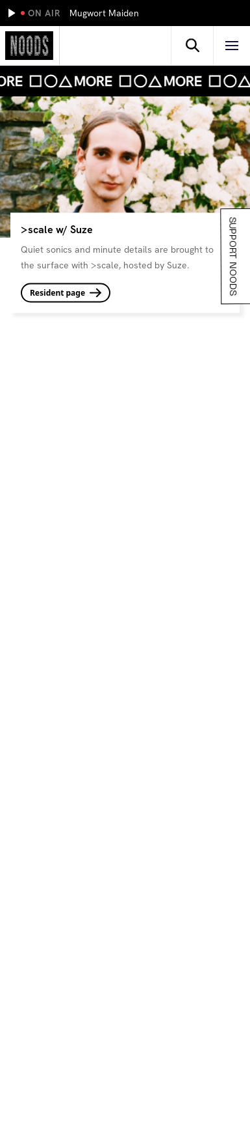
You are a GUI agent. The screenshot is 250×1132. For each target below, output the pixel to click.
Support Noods (231, 256)
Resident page (65, 292)
